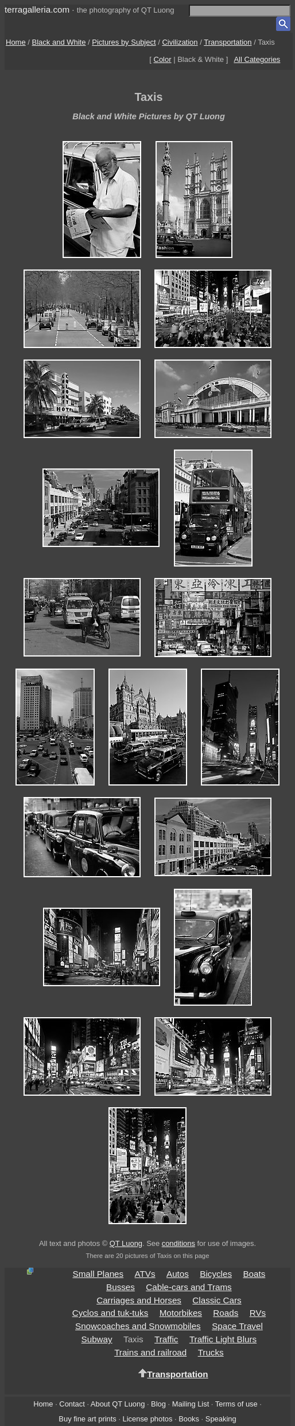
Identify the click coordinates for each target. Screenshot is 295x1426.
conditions (178, 1243)
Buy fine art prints (87, 1419)
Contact (71, 1404)
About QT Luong (118, 1404)
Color (163, 59)
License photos (148, 1419)
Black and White (59, 42)
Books (188, 1419)
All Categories (257, 59)
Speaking (220, 1419)
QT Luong (126, 1243)
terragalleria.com (37, 9)
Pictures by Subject (124, 42)
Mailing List (190, 1404)
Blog (158, 1404)
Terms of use (236, 1404)
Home (16, 42)
